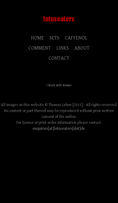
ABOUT (82, 48)
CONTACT (59, 58)
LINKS (62, 48)
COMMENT (39, 48)
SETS (54, 38)
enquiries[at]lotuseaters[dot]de (59, 128)
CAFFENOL (76, 38)
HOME (37, 38)
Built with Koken (60, 85)
